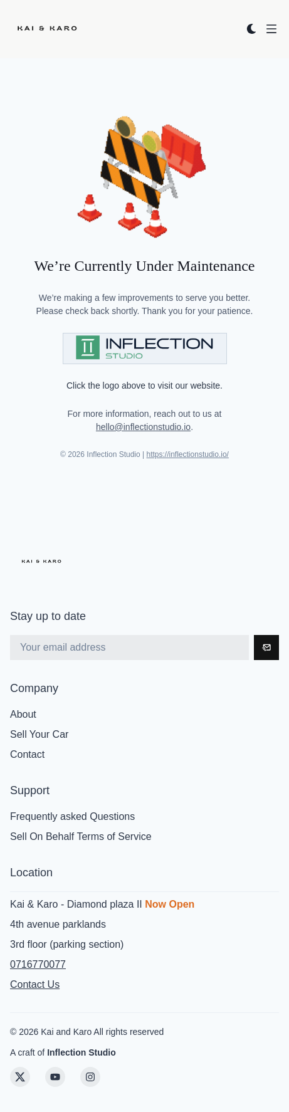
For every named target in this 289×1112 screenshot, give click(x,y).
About (23, 714)
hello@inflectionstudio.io (143, 427)
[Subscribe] (266, 647)
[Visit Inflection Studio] (145, 348)
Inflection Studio (81, 1052)
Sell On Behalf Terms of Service (81, 836)
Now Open (169, 904)
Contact (27, 754)
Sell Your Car (39, 734)
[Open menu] (271, 28)
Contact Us (35, 984)
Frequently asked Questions (72, 816)
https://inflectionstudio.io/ (188, 454)
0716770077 (38, 964)
